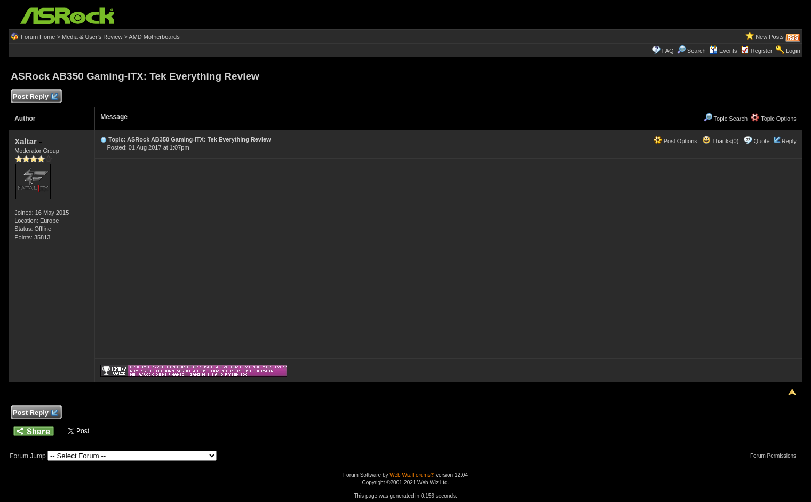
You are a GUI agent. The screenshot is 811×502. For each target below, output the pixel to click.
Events (723, 51)
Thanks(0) (720, 141)
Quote (762, 141)
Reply (789, 141)
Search (696, 51)
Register (762, 51)
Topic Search (726, 118)
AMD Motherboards (154, 37)
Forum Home (38, 37)
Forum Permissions (775, 456)
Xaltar (28, 141)
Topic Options (774, 118)
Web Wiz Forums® (411, 475)
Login (793, 51)
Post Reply (35, 96)
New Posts (770, 37)
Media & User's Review (92, 37)
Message (114, 117)
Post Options (675, 141)
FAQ (668, 51)
